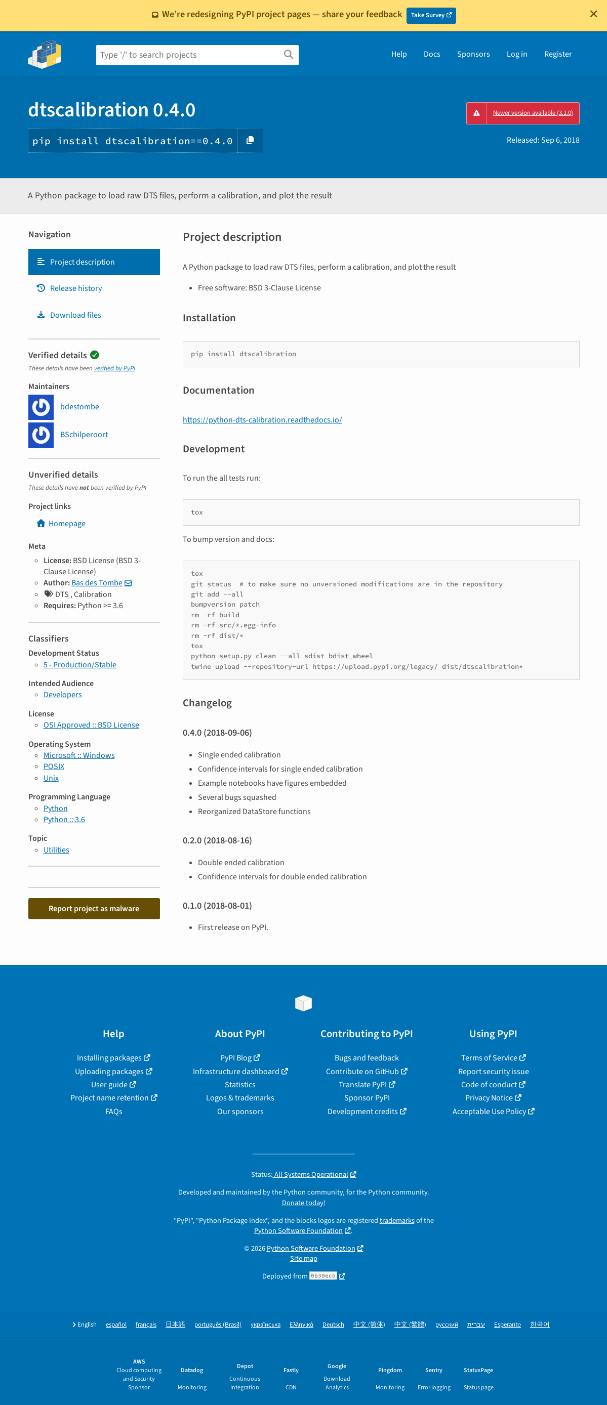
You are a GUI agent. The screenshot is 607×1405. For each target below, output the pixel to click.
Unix (51, 778)
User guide (109, 1084)
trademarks (397, 1220)
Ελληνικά (301, 1325)
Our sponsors (240, 1111)
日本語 (175, 1325)
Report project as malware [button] (94, 908)
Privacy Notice (489, 1097)
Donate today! (304, 1203)
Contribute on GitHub (362, 1071)
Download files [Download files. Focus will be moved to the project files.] (68, 315)
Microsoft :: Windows (79, 755)
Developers (63, 694)
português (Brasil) (217, 1325)
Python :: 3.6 (64, 819)
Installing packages (109, 1057)
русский (446, 1325)
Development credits (363, 1111)
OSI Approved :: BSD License (91, 725)
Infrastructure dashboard (236, 1071)
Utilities (56, 850)
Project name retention (109, 1097)
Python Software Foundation (298, 1230)
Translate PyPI (363, 1084)
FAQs (114, 1111)
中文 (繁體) (410, 1325)
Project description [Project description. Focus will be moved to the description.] (75, 262)
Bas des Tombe (97, 582)
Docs (432, 54)
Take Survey (427, 15)
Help (399, 54)
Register (558, 54)
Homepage (61, 523)
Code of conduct (489, 1084)
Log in (517, 54)
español (116, 1325)
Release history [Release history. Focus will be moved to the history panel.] (69, 288)
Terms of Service (489, 1057)
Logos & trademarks (240, 1097)
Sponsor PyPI (367, 1097)
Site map (303, 1258)
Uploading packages (109, 1071)
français (146, 1325)
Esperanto (507, 1325)
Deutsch (333, 1325)
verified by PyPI (114, 368)
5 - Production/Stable (80, 664)
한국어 (540, 1325)
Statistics (240, 1084)
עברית (476, 1325)
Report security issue (493, 1071)
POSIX (54, 766)
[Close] (593, 13)
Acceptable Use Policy (489, 1111)
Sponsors (473, 54)
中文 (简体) (369, 1325)
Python (56, 808)
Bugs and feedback (367, 1057)
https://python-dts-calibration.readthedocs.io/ (262, 419)
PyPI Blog (236, 1057)
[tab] (94, 262)
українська (265, 1325)
